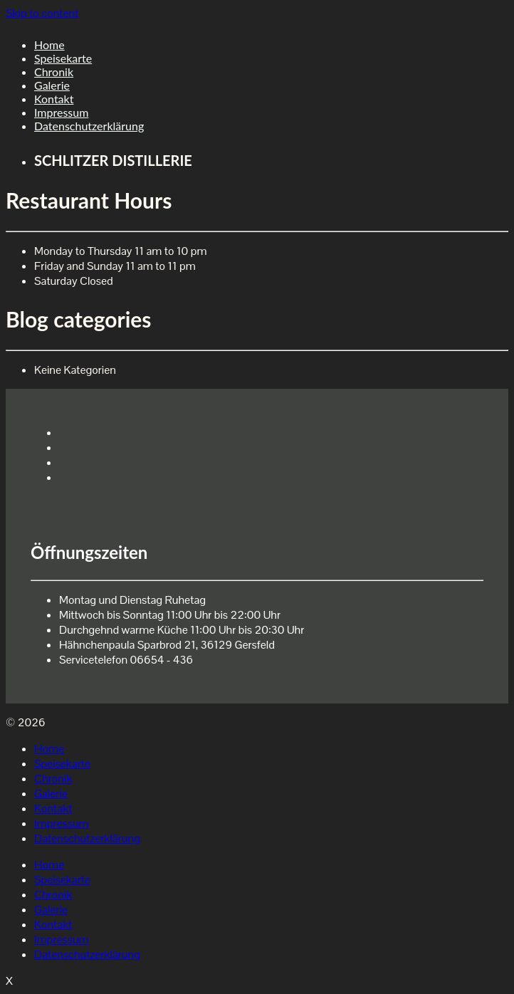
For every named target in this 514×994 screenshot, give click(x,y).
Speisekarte (63, 58)
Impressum (61, 112)
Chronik (53, 71)
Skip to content (42, 13)
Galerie (52, 85)
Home (49, 44)
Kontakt (53, 98)
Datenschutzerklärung (89, 125)
